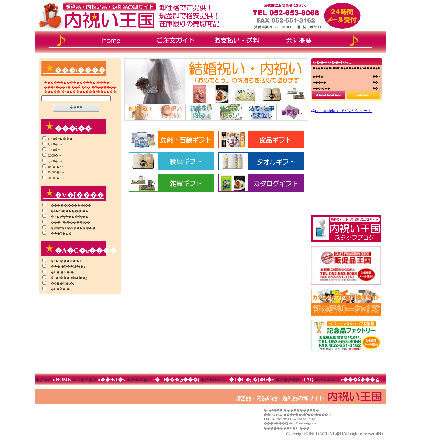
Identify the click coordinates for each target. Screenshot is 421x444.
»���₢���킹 (359, 379)
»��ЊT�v (112, 379)
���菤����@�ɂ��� (286, 428)
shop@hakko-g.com (302, 423)
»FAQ (307, 379)
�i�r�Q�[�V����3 (201, 112)
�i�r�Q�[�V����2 (170, 112)
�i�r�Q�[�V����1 (140, 112)
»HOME (62, 379)
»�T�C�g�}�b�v (250, 379)
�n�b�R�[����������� (291, 410)
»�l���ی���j (176, 379)
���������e (328, 95)
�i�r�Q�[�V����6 (292, 112)
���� (76, 107)
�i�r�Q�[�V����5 (261, 112)
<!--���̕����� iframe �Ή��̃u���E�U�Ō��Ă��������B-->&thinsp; (346, 160)
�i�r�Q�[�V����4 (231, 112)
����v (363, 95)
